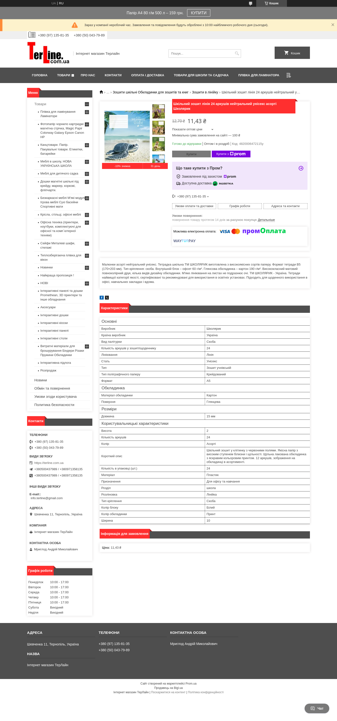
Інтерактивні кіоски (54, 323)
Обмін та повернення (52, 388)
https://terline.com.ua (49, 463)
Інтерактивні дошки (54, 315)
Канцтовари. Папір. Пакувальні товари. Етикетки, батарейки (61, 149)
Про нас (88, 75)
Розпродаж (48, 370)
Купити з (231, 154)
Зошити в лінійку (205, 92)
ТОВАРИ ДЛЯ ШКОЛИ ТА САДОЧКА (201, 75)
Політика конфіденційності (206, 692)
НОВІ (44, 283)
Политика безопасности (54, 405)
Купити (191, 154)
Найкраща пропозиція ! (57, 275)
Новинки (46, 267)
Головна (39, 75)
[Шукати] (237, 53)
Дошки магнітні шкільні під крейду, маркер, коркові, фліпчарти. (59, 186)
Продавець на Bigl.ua (168, 688)
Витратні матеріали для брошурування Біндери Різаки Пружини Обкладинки (62, 350)
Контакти (113, 75)
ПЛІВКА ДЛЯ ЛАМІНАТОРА (258, 75)
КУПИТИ (198, 13)
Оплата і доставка (147, 75)
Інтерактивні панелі (54, 330)
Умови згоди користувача (55, 396)
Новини (40, 380)
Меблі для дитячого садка (59, 173)
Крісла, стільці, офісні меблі (60, 214)
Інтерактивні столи (53, 338)
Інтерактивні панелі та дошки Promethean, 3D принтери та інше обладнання (61, 295)
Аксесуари (48, 307)
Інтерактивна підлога (55, 362)
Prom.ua (191, 683)
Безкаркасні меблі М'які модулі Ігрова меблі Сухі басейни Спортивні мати (62, 202)
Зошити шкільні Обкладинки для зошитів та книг (151, 92)
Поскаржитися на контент (168, 692)
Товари (63, 75)
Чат (316, 708)
